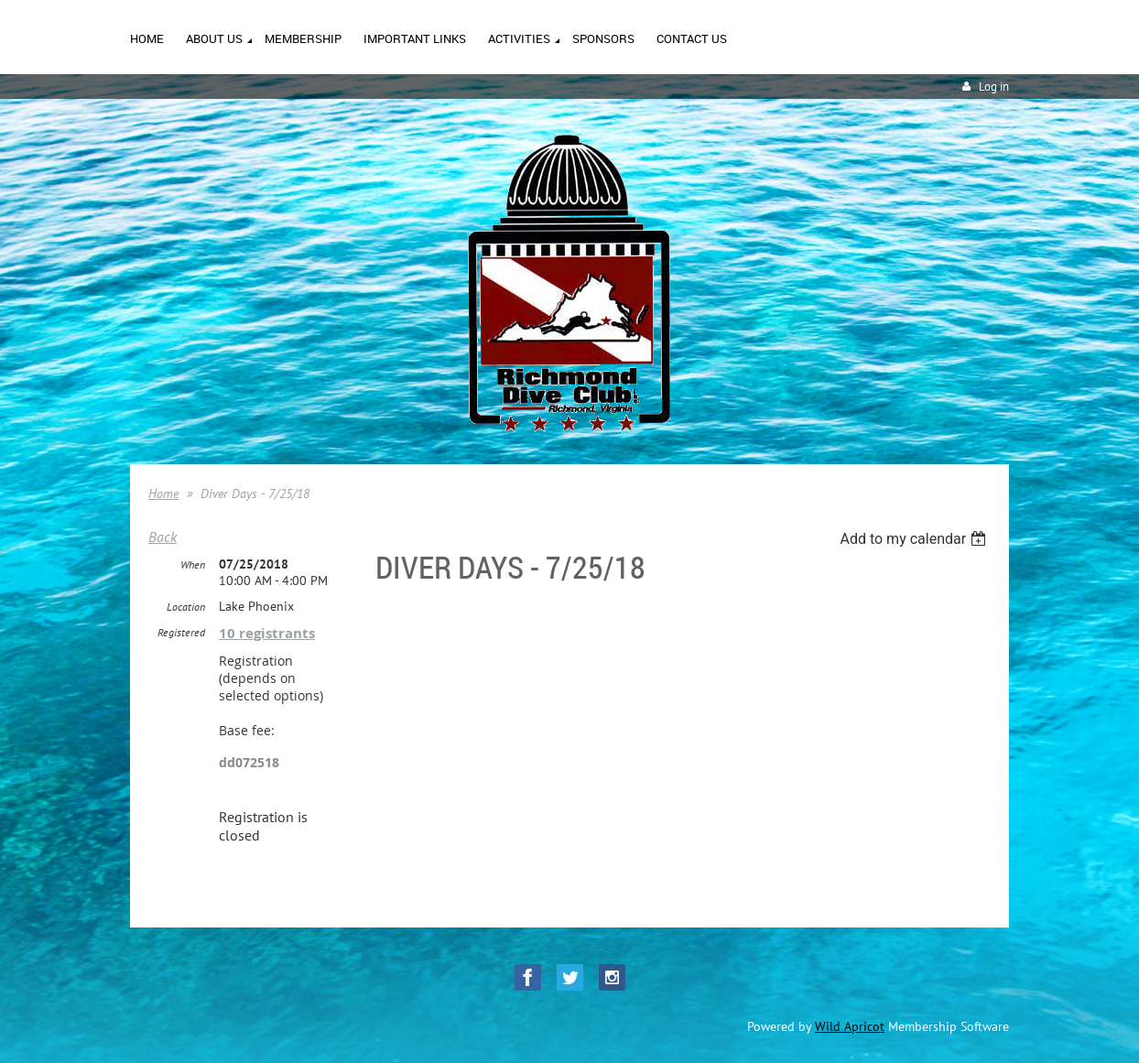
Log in (994, 86)
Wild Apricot (849, 1026)
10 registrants (267, 633)
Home (163, 493)
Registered (181, 632)
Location (186, 606)
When (192, 564)
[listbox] (915, 538)
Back (162, 536)
